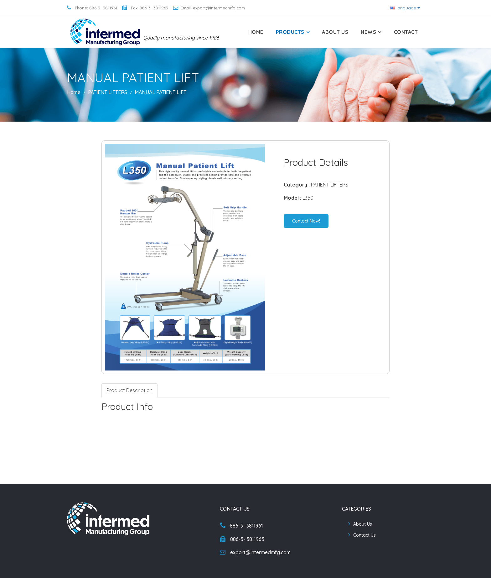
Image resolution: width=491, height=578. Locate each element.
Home (255, 32)
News (368, 32)
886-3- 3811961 (241, 526)
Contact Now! (306, 221)
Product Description (129, 390)
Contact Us (364, 535)
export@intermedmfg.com (255, 552)
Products (290, 32)
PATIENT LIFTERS (108, 92)
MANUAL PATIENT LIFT (160, 92)
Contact (406, 32)
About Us (335, 32)
